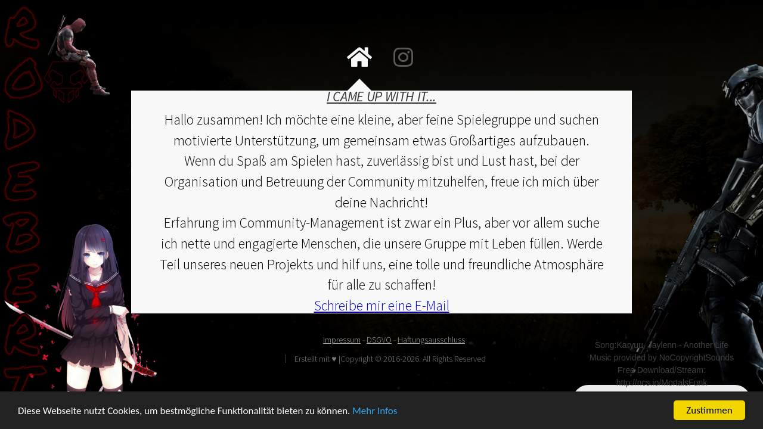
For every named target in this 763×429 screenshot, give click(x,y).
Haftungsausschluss (431, 339)
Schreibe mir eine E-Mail (381, 305)
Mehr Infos (374, 411)
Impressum (342, 339)
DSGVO (379, 339)
